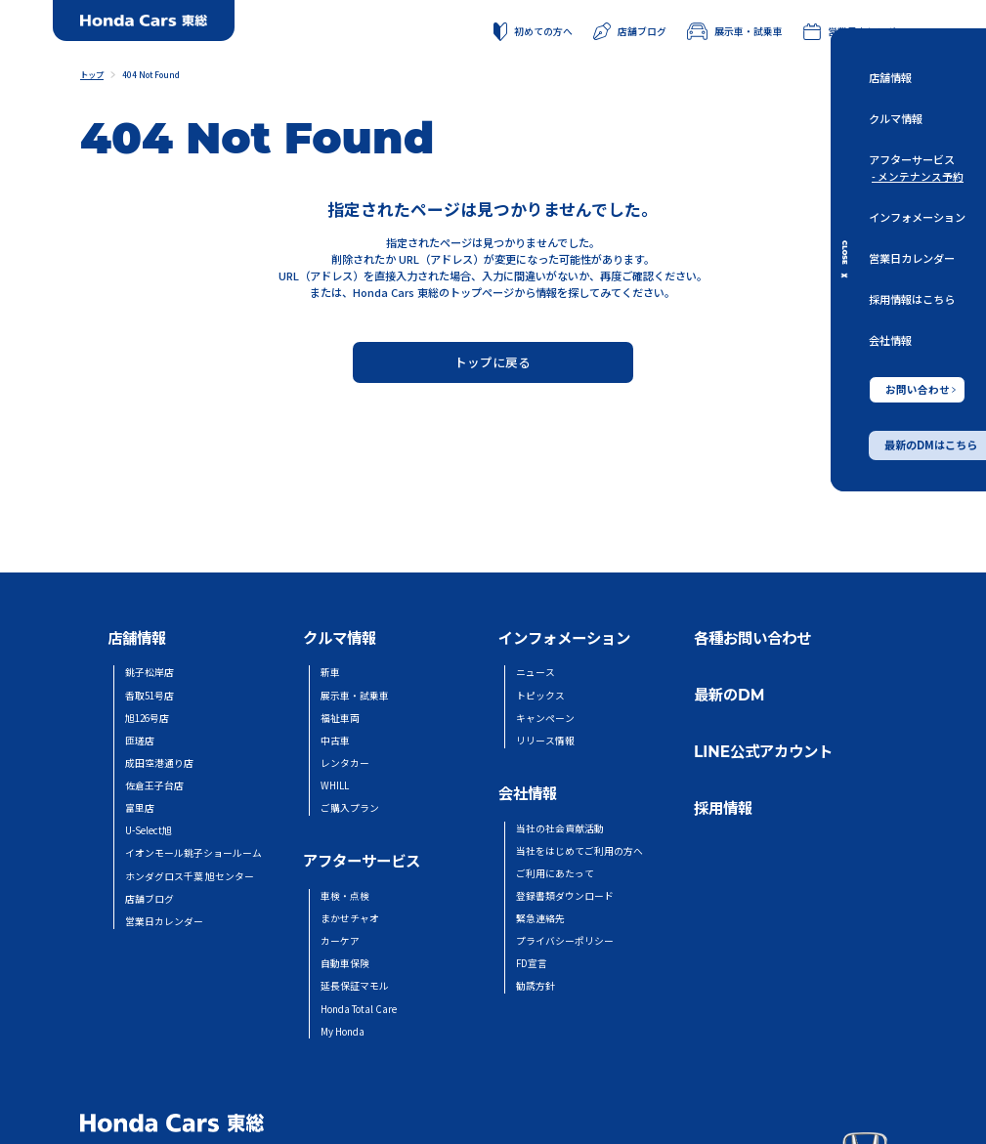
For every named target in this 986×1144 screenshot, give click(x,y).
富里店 (139, 808)
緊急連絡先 (540, 918)
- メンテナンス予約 (918, 176)
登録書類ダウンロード (565, 896)
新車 (330, 672)
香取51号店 (149, 695)
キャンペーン (545, 718)
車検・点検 (345, 896)
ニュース (535, 672)
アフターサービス (912, 160)
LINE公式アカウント (763, 751)
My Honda (342, 1031)
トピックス (540, 695)
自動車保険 (345, 963)
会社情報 (890, 341)
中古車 (335, 740)
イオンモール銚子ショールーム (193, 853)
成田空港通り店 (159, 763)
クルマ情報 (895, 119)
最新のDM (729, 695)
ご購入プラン (350, 808)
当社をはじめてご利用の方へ (579, 851)
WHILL (335, 785)
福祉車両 (340, 718)
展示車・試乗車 (735, 31)
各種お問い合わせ (752, 638)
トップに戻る (492, 362)
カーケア (340, 941)
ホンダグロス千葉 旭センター (189, 876)
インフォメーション (917, 217)
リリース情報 (545, 740)
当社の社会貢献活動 (560, 828)
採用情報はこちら (912, 300)
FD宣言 (531, 963)
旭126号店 (147, 718)
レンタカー (345, 763)
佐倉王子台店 (154, 785)
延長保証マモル (355, 986)
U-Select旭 (148, 830)
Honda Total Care (359, 1009)
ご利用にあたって (555, 873)
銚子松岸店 (149, 672)
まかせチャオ (350, 918)
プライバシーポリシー (565, 941)
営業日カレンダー (912, 258)
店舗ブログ (629, 31)
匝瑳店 (139, 740)
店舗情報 (890, 77)
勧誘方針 (535, 986)
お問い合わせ (920, 389)
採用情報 (723, 808)
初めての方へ (533, 32)
